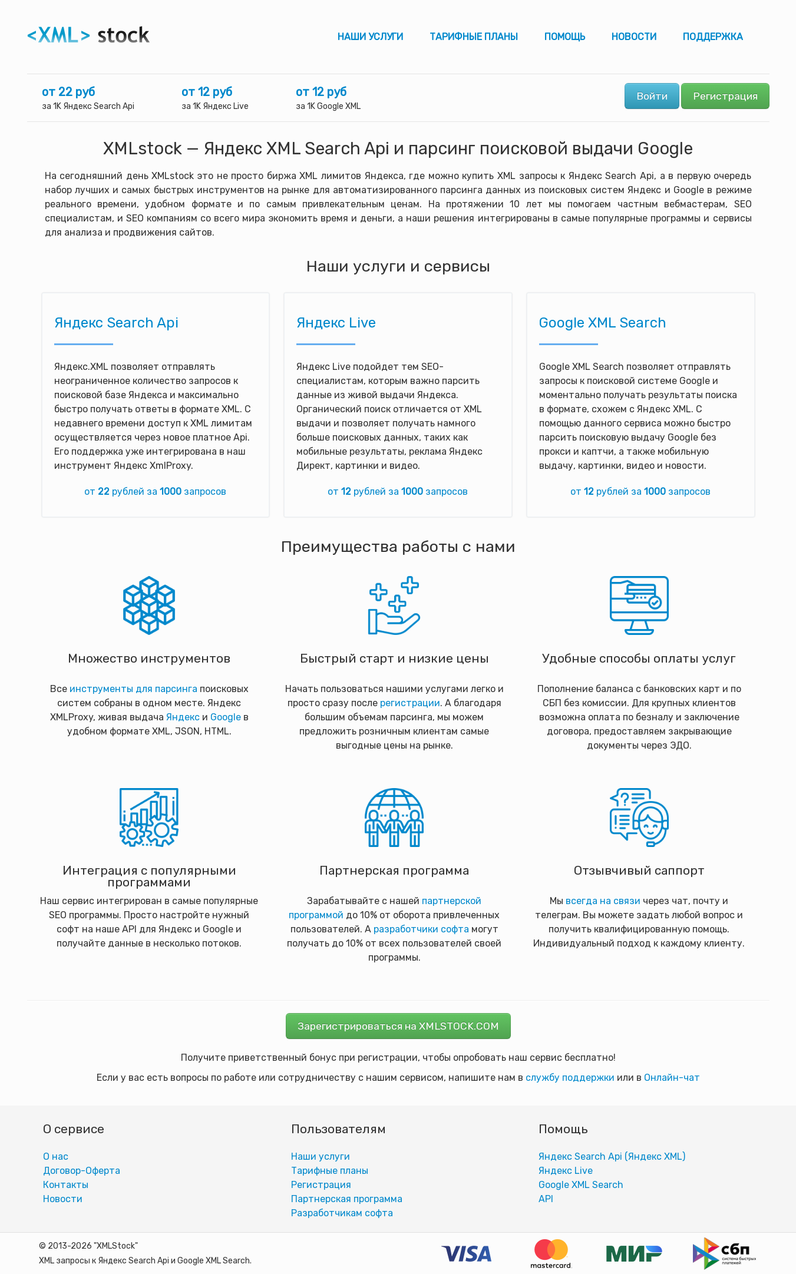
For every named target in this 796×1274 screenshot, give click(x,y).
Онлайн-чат (672, 1077)
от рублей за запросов (155, 491)
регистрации (410, 703)
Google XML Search (602, 323)
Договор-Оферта (81, 1170)
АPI (546, 1198)
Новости (634, 36)
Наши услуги (370, 36)
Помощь (564, 36)
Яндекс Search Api (116, 323)
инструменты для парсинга (133, 688)
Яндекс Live (336, 323)
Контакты (65, 1184)
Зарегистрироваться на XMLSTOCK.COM (398, 1026)
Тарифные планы (474, 36)
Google (225, 717)
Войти (652, 96)
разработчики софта (421, 929)
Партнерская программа (346, 1198)
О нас (55, 1156)
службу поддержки (570, 1077)
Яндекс (183, 717)
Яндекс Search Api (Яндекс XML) (612, 1156)
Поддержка (713, 36)
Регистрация (725, 96)
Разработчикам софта (342, 1213)
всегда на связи (603, 900)
